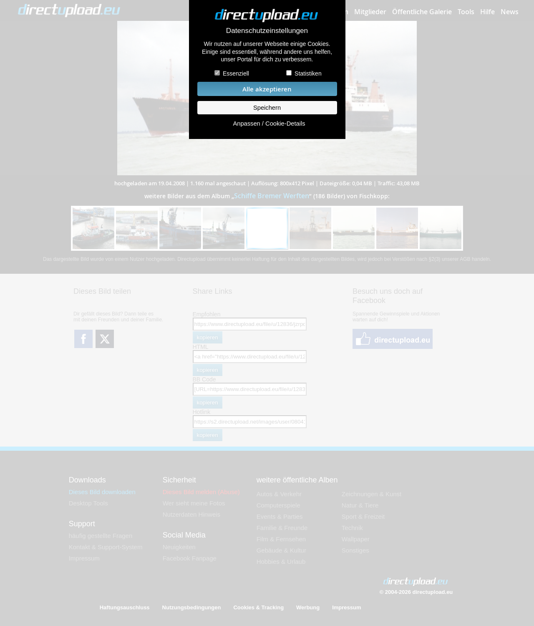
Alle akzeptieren (267, 89)
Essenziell (236, 73)
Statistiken (308, 73)
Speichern (267, 107)
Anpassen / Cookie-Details (269, 123)
